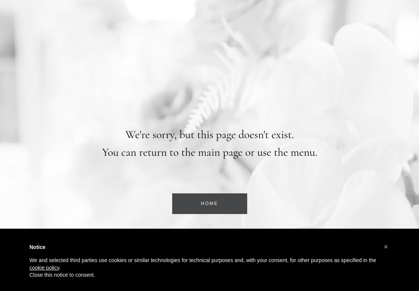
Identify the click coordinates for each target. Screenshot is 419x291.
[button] (386, 247)
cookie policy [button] (44, 268)
